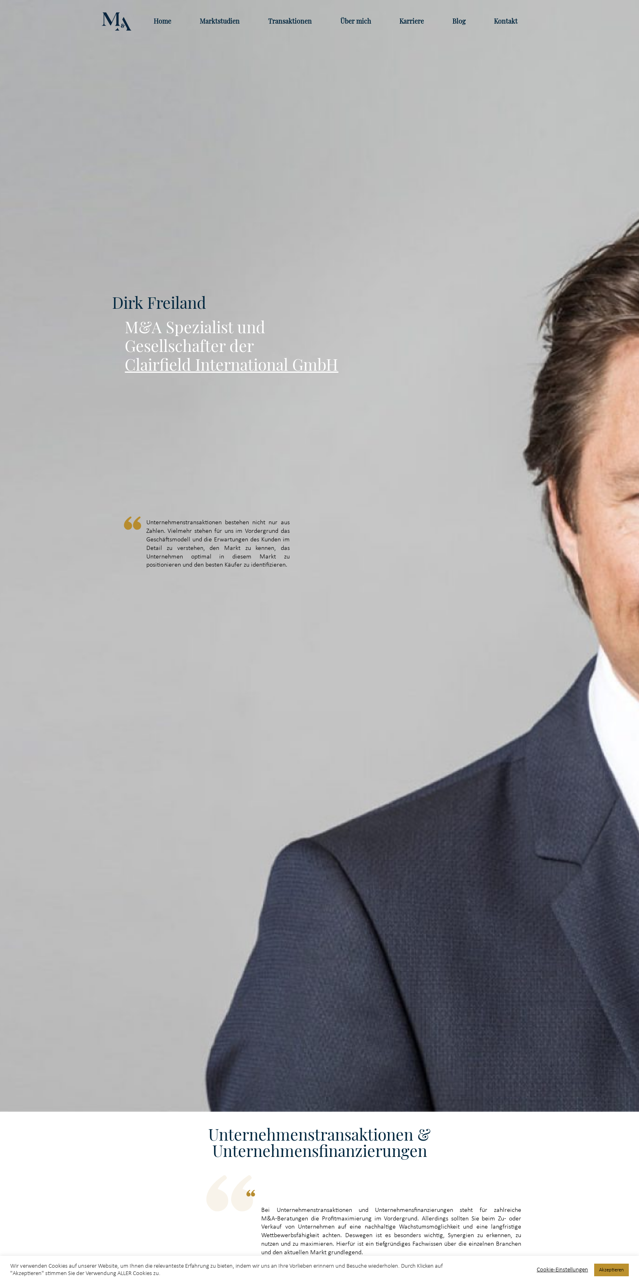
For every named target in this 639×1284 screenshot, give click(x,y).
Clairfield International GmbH (231, 364)
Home (162, 21)
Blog (458, 21)
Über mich (355, 21)
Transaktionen (290, 21)
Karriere (411, 21)
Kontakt (506, 21)
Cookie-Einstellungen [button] (562, 1270)
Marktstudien (220, 21)
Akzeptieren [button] (611, 1270)
